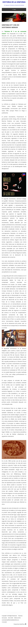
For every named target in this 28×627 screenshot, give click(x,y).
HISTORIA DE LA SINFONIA (14, 2)
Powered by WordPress (20, 624)
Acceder (4, 622)
